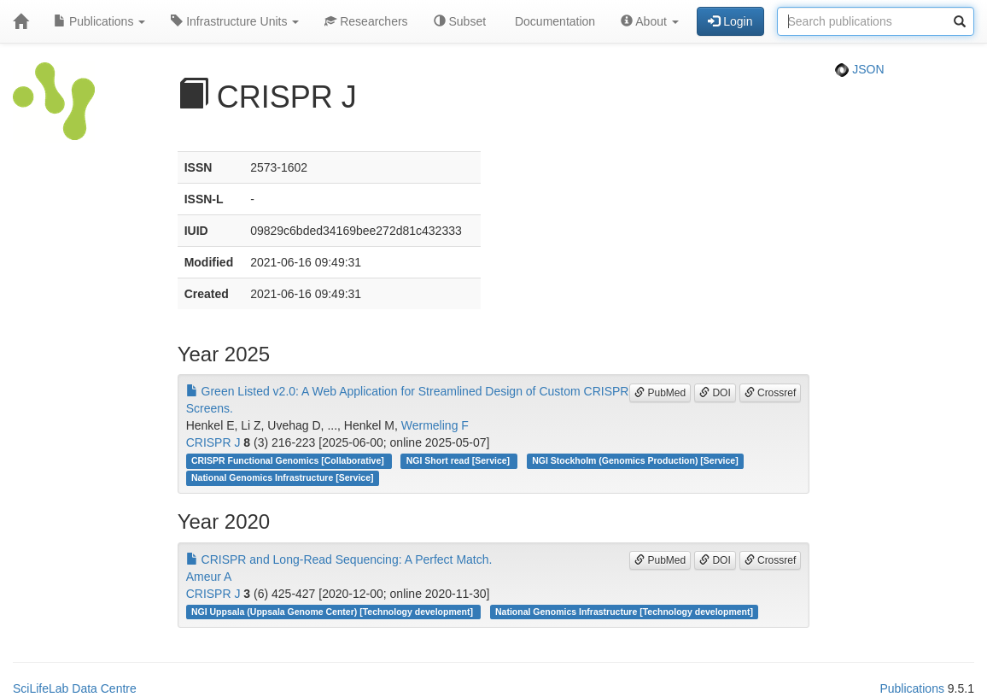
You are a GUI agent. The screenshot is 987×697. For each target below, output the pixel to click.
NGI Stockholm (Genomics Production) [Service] (635, 460)
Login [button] (730, 21)
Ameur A (209, 576)
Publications (99, 21)
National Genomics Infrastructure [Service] (282, 477)
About (650, 21)
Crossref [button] (771, 393)
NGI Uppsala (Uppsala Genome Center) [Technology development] (333, 611)
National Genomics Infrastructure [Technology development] (624, 611)
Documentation (553, 21)
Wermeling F (435, 425)
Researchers (365, 21)
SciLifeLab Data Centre (75, 688)
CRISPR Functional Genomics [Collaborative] (289, 460)
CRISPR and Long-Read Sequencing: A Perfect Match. (339, 559)
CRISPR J (213, 442)
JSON (859, 69)
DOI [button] (715, 393)
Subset (460, 21)
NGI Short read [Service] (459, 460)
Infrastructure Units (235, 21)
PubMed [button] (660, 393)
